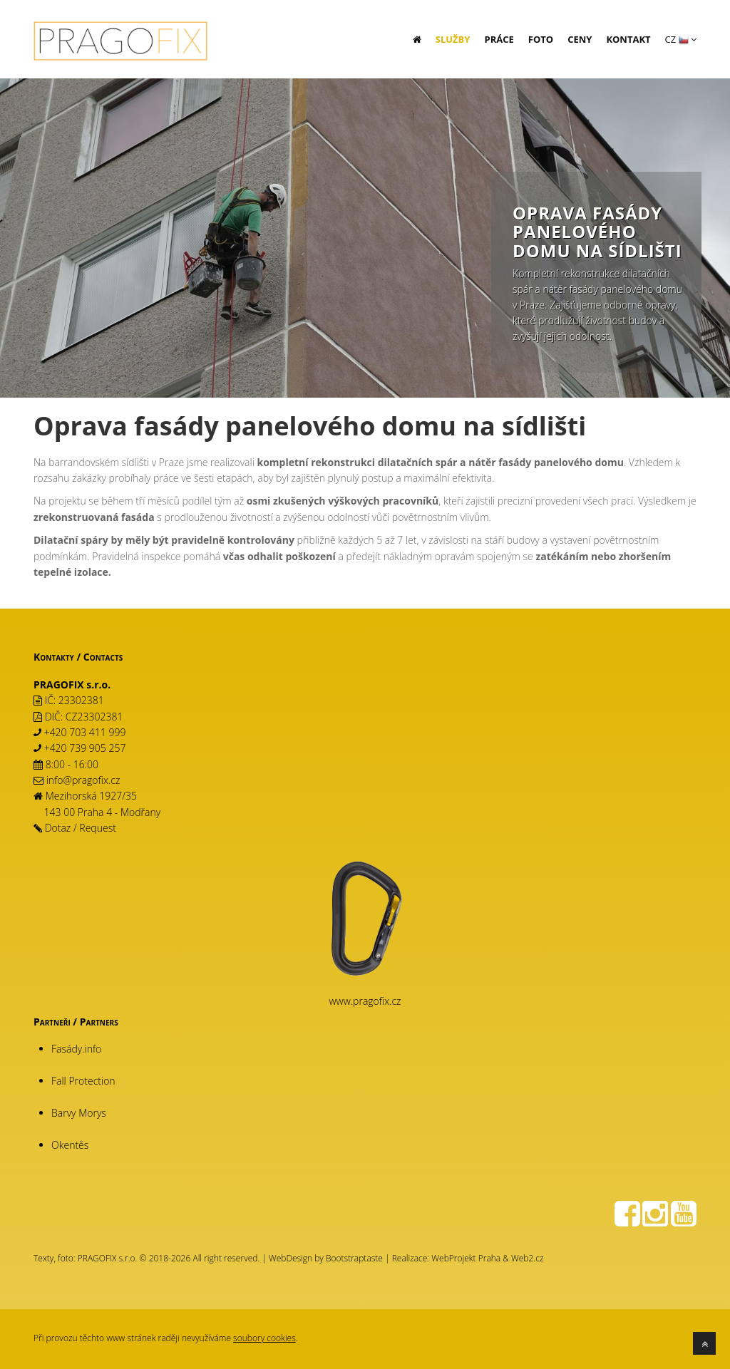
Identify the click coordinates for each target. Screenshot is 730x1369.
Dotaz (58, 828)
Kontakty (54, 656)
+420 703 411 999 (85, 732)
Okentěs (69, 1145)
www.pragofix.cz (365, 1001)
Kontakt (628, 39)
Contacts (103, 656)
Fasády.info (76, 1048)
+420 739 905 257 (85, 748)
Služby (453, 39)
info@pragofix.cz (83, 780)
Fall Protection (83, 1081)
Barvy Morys (78, 1113)
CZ (680, 39)
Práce (498, 39)
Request (97, 828)
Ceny (579, 39)
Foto (540, 39)
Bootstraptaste (354, 1258)
